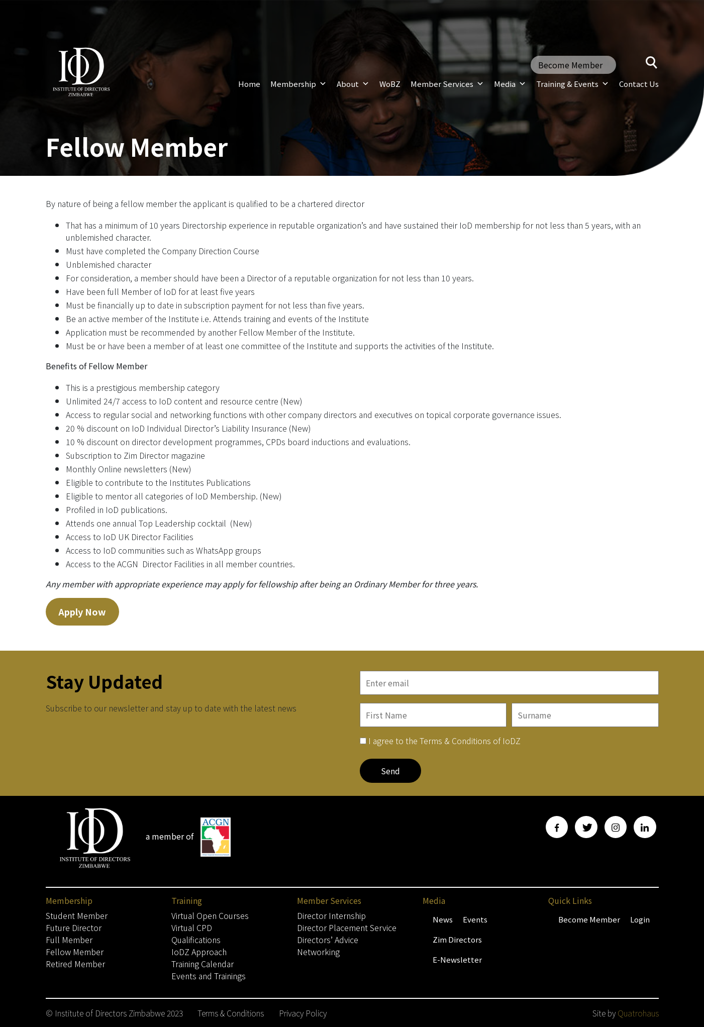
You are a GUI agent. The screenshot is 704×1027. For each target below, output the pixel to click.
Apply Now (82, 611)
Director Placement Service (346, 927)
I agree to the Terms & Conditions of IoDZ (444, 741)
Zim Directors (457, 939)
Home (249, 83)
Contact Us (639, 83)
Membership (298, 84)
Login (640, 919)
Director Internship (331, 915)
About (353, 84)
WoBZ (389, 83)
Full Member (69, 940)
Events (475, 919)
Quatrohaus (638, 1013)
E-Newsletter (457, 959)
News (443, 919)
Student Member (77, 915)
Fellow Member (75, 952)
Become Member (570, 65)
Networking (318, 952)
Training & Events (572, 84)
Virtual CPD (191, 927)
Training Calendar (202, 964)
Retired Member (75, 964)
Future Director (74, 927)
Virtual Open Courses (210, 915)
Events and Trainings (208, 976)
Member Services (447, 84)
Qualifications (196, 940)
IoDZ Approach (199, 952)
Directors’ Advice (327, 940)
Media (510, 84)
